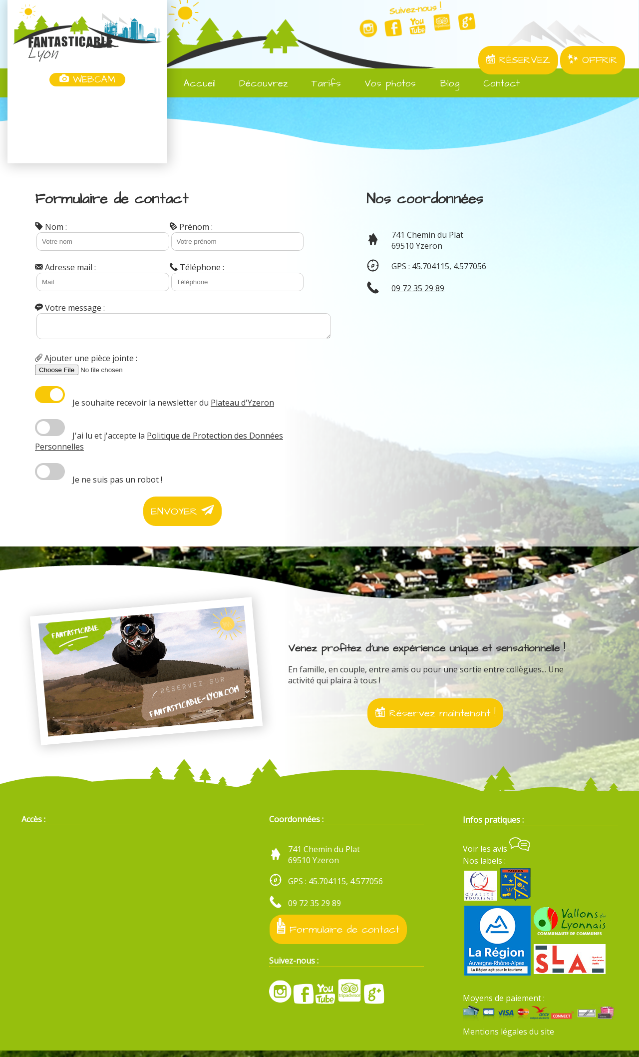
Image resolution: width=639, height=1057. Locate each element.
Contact (495, 83)
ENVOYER (182, 514)
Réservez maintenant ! (435, 716)
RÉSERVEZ (518, 60)
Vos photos (383, 83)
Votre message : (70, 307)
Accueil (193, 83)
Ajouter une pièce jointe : (86, 361)
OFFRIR (593, 60)
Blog (443, 83)
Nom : (51, 226)
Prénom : (191, 226)
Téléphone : (197, 267)
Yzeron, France (87, 125)
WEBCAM (87, 79)
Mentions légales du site (508, 1038)
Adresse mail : (65, 267)
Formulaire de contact (338, 934)
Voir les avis (496, 855)
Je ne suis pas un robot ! (117, 482)
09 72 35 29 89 (417, 288)
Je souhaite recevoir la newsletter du (173, 405)
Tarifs (319, 83)
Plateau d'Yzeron (242, 405)
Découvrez (257, 83)
